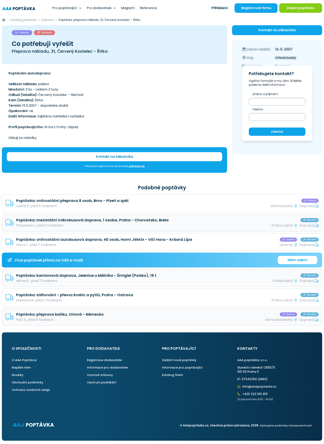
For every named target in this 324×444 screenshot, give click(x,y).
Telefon (257, 109)
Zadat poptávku (300, 8)
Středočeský (285, 57)
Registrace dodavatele (104, 360)
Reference (148, 8)
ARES (262, 379)
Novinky (17, 375)
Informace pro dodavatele (107, 367)
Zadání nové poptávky (179, 360)
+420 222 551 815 (252, 394)
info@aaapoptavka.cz (256, 386)
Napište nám (21, 367)
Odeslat (277, 132)
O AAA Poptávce (24, 360)
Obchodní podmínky (27, 382)
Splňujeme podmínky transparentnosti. (286, 425)
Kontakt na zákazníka (114, 156)
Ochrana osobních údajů (31, 390)
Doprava (47, 20)
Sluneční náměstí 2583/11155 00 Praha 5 (256, 369)
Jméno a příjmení (265, 94)
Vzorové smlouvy (100, 375)
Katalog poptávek (23, 20)
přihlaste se (137, 166)
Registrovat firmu (256, 8)
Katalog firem (172, 375)
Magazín (128, 8)
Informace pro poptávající (182, 367)
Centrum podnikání (101, 382)
